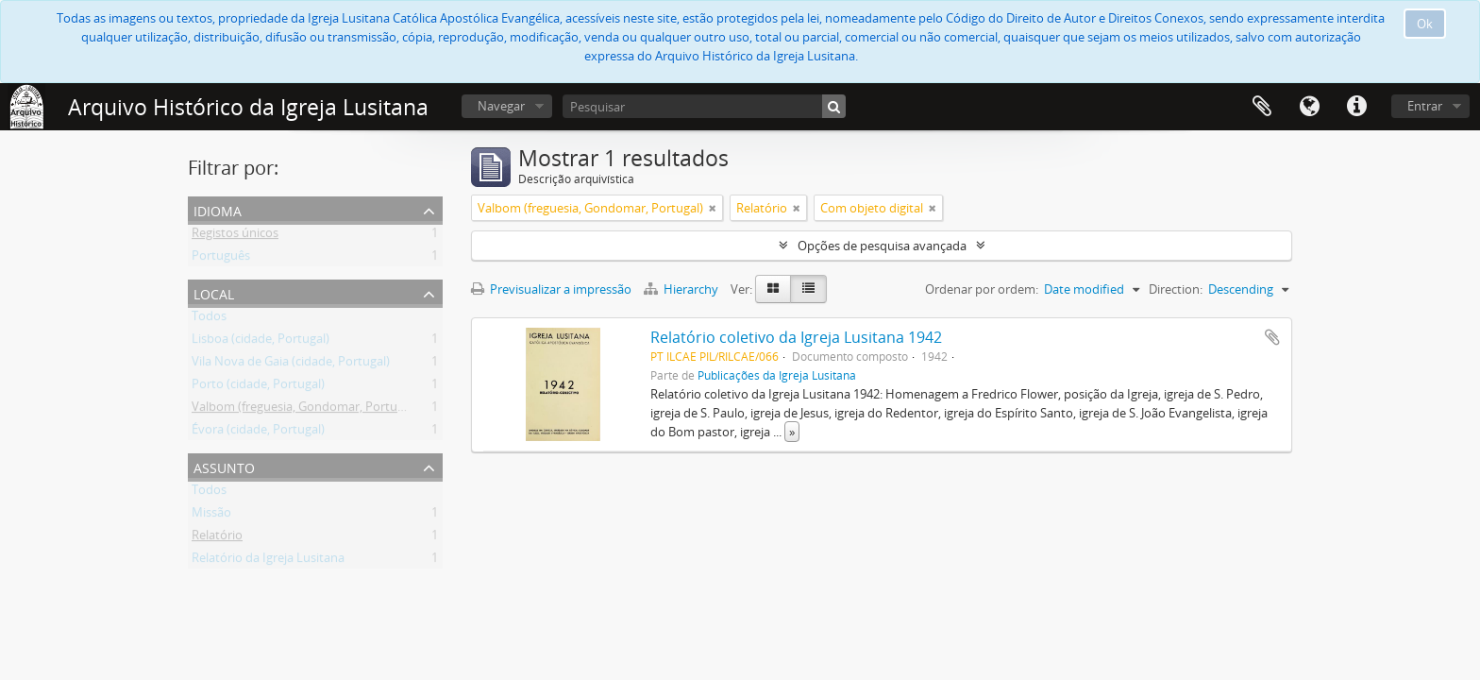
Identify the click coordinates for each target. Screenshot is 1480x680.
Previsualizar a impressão (551, 289)
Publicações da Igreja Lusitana (777, 374)
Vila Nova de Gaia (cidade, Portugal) (291, 364)
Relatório (217, 538)
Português (221, 258)
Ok (1425, 23)
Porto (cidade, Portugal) (258, 387)
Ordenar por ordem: (981, 289)
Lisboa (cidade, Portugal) (260, 341)
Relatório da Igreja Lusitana (268, 561)
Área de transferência (1262, 106)
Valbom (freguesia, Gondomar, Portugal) (304, 409)
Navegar (501, 105)
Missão (211, 515)
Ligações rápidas (1356, 106)
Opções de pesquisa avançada (882, 245)
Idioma (1309, 106)
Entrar (1424, 105)
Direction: (1175, 289)
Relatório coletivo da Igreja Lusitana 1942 (796, 337)
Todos (209, 319)
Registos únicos (235, 236)
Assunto (224, 466)
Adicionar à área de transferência (1272, 337)
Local (213, 292)
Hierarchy (682, 289)
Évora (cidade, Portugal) (258, 432)
